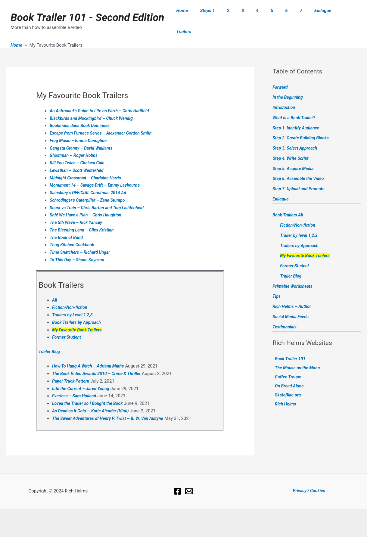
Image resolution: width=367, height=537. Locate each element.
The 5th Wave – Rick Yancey (77, 209)
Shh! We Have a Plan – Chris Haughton (88, 201)
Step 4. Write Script (291, 144)
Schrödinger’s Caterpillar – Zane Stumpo (89, 186)
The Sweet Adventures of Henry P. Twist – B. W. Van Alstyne (111, 404)
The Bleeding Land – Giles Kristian (84, 216)
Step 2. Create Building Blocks (302, 124)
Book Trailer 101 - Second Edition (87, 11)
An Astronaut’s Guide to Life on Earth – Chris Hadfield (102, 97)
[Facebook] (178, 477)
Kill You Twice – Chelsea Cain (79, 149)
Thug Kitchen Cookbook (73, 231)
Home (203, 14)
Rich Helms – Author (292, 293)
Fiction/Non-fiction (70, 293)
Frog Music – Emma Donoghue (80, 126)
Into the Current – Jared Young (82, 374)
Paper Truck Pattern (72, 367)
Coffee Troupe (289, 363)
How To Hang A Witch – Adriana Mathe (90, 352)
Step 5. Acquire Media (294, 154)
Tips (276, 282)
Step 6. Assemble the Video (299, 165)
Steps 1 (225, 14)
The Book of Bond (67, 223)
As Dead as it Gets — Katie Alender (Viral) (93, 397)
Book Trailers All (288, 201)
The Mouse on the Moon (299, 354)
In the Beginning (288, 83)
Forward (280, 73)
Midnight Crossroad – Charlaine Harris (88, 164)
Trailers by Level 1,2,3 (73, 301)
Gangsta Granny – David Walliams (83, 134)
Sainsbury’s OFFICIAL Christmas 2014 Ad (90, 179)
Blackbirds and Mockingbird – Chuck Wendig (94, 104)
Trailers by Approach (300, 231)
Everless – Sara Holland (75, 382)
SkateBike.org (289, 381)
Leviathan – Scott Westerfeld (78, 156)
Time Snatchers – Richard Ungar (82, 238)
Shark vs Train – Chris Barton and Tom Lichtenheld (100, 194)
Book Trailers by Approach (78, 308)
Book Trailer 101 (291, 345)
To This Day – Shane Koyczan (78, 246)
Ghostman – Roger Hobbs (75, 141)
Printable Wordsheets (293, 272)
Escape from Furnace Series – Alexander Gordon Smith (104, 119)
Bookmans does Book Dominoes (82, 112)
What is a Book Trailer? (295, 104)
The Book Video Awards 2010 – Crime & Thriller (99, 360)
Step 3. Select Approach (296, 134)
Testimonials (285, 313)
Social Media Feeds (291, 303)
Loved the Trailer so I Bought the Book (89, 390)
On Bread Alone (290, 372)
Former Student (67, 323)
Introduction (284, 94)
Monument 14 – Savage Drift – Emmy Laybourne (97, 171)
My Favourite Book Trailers (78, 316)
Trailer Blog (50, 337)
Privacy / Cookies (309, 477)
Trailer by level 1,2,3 (300, 221)
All (54, 286)
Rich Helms (286, 390)
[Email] (189, 477)
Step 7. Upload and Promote (300, 175)
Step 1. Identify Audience (297, 114)
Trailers (344, 14)
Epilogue (319, 14)
